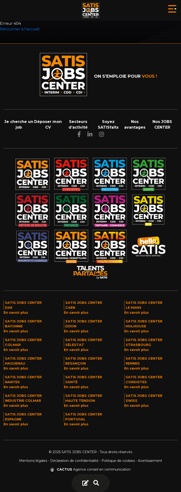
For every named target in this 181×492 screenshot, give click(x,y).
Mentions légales (33, 461)
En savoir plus (16, 312)
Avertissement (150, 461)
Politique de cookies (118, 461)
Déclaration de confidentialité (74, 461)
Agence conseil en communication (90, 469)
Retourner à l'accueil (20, 29)
